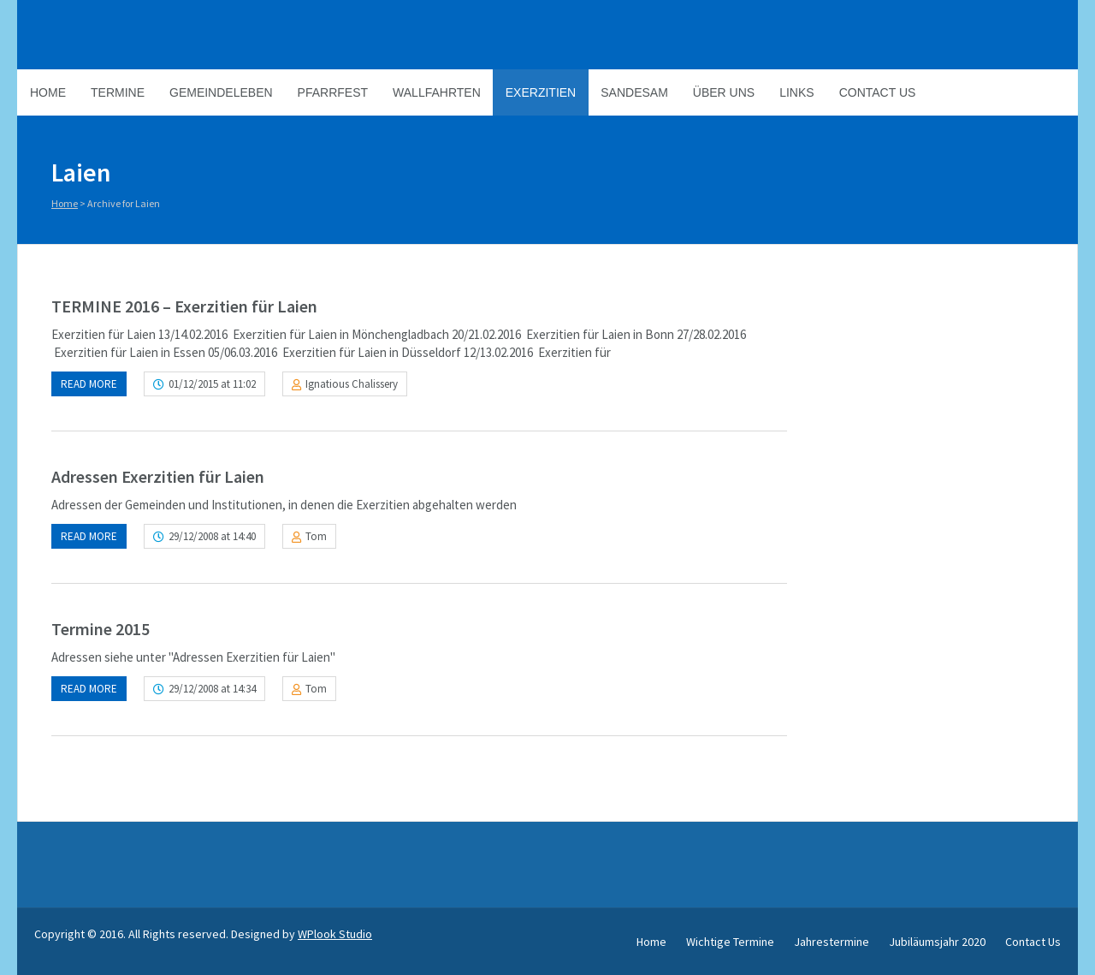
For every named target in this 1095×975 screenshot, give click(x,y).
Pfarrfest (333, 92)
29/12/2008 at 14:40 (212, 536)
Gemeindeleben (221, 92)
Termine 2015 (100, 628)
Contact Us (877, 92)
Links (796, 92)
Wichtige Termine (730, 941)
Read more (89, 384)
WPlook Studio (335, 934)
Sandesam (634, 92)
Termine (118, 92)
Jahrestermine (831, 941)
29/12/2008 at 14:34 (212, 688)
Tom (316, 536)
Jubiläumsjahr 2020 (937, 941)
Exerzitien (541, 92)
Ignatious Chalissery (351, 384)
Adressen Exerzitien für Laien (157, 476)
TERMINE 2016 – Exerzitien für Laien (184, 306)
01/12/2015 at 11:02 (212, 384)
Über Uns (724, 92)
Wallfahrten (437, 92)
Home (48, 92)
